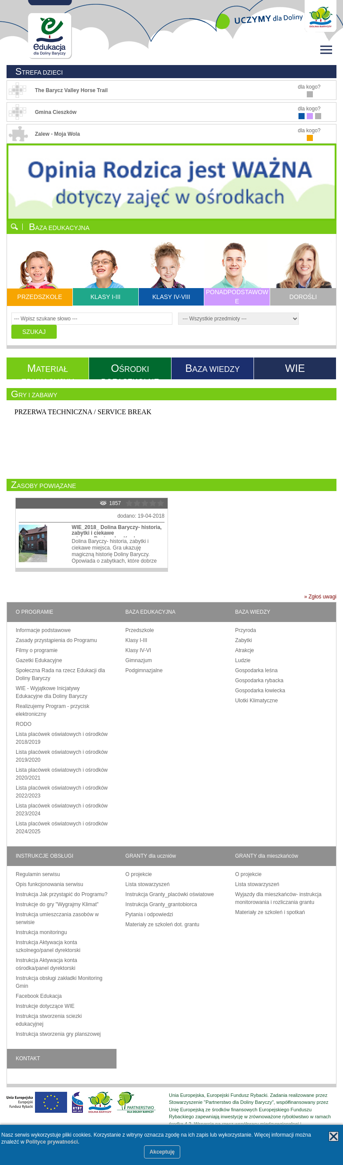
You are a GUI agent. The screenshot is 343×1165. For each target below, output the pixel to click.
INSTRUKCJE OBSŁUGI (44, 856)
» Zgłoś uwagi (320, 597)
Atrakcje (244, 650)
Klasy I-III (136, 640)
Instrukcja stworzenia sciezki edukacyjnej (49, 1020)
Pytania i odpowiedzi (149, 914)
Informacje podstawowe (43, 630)
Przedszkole (139, 630)
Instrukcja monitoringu (41, 932)
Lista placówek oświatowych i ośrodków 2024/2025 (62, 828)
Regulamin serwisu (38, 874)
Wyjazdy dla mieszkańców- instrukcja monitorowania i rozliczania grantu (278, 898)
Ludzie (242, 660)
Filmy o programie (37, 650)
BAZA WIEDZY (253, 612)
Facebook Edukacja (39, 996)
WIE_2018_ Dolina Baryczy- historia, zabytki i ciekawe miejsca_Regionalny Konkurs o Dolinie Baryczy (116, 536)
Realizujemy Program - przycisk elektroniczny (52, 710)
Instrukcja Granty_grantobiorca (161, 904)
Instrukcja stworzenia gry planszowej (58, 1034)
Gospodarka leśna (256, 670)
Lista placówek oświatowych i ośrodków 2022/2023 (62, 792)
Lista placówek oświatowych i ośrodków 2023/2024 (62, 810)
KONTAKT (28, 1058)
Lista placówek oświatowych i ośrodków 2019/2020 (62, 756)
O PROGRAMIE (34, 612)
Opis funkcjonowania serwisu (49, 884)
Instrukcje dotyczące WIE (45, 1006)
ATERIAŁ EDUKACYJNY (47, 368)
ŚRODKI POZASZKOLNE (130, 368)
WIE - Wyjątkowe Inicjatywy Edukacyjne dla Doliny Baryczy (51, 692)
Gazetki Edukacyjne (39, 660)
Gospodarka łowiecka (260, 690)
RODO (23, 724)
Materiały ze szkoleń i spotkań (270, 912)
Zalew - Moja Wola (57, 134)
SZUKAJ (34, 331)
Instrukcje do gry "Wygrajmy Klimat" (57, 904)
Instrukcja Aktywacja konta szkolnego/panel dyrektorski (48, 946)
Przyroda (245, 630)
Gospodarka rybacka (259, 680)
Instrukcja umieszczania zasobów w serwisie (57, 918)
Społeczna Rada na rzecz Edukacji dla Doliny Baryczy (60, 674)
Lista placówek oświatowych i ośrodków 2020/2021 (62, 774)
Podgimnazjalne (143, 670)
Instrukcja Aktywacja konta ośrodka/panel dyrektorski (46, 964)
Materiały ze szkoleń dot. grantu (162, 924)
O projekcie (138, 874)
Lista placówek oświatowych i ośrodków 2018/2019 (62, 738)
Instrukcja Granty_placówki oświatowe (169, 894)
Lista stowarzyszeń (147, 884)
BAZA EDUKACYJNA (150, 612)
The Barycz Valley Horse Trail (71, 90)
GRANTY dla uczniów (150, 856)
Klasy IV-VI (138, 650)
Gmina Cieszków (55, 112)
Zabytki (243, 640)
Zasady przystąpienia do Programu (56, 640)
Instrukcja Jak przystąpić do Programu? (61, 894)
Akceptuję (162, 1152)
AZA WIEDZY (212, 368)
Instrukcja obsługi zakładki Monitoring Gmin (59, 982)
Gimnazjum (138, 660)
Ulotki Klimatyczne (256, 701)
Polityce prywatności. (52, 1142)
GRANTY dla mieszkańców (266, 856)
